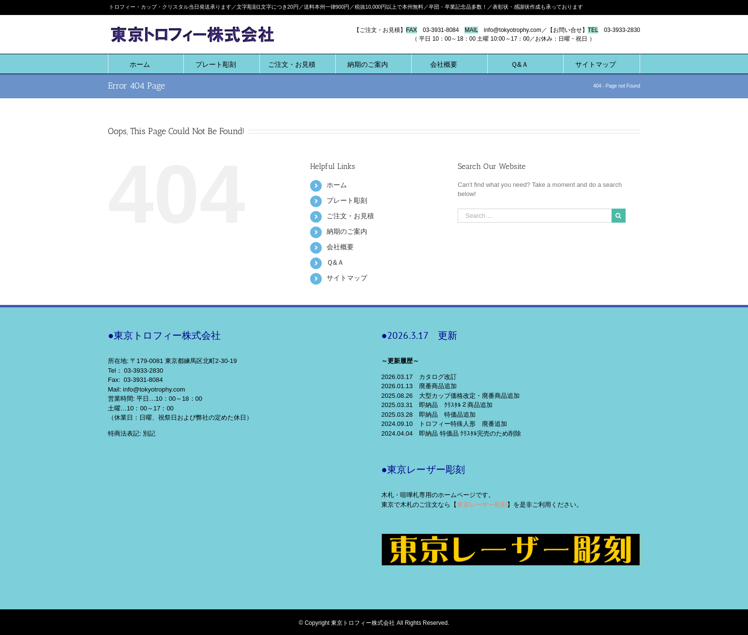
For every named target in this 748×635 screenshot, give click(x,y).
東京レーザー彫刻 (482, 504)
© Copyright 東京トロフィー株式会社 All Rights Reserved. (374, 623)
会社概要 (340, 247)
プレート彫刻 (347, 200)
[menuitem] (139, 64)
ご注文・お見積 (350, 216)
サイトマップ (347, 278)
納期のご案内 (347, 231)
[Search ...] (535, 216)
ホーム (337, 185)
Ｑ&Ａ (335, 262)
